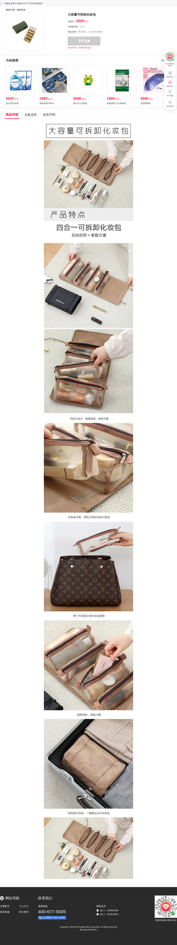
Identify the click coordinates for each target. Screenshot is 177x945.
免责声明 (49, 114)
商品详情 (12, 114)
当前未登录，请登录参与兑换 (79, 48)
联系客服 (5, 912)
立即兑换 (84, 41)
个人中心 (24, 906)
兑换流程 (30, 114)
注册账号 (5, 906)
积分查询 (24, 912)
